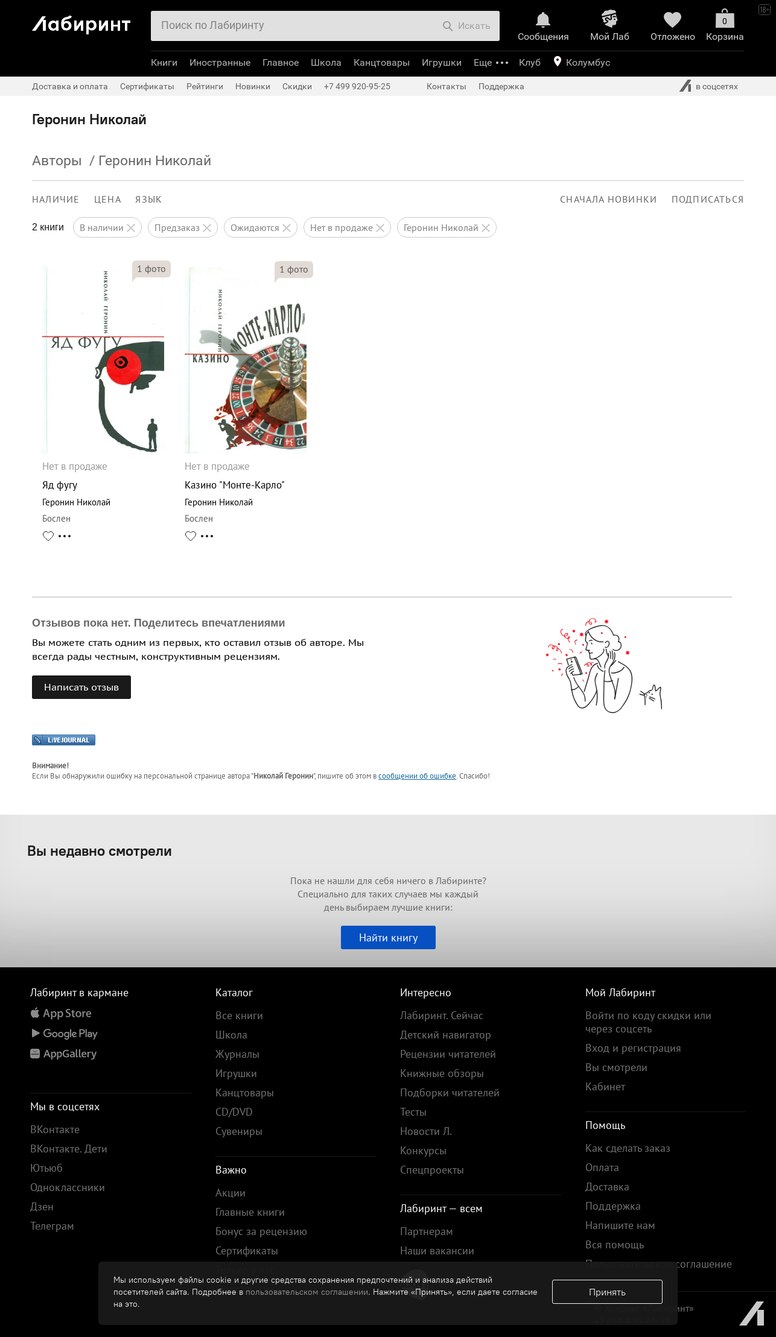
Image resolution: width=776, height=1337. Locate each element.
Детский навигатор (445, 1034)
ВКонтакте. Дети (68, 1148)
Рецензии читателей (448, 1054)
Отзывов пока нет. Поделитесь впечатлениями (158, 623)
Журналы (237, 1054)
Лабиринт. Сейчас (441, 1015)
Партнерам (426, 1231)
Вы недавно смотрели (99, 850)
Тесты (413, 1112)
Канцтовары (382, 62)
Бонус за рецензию (261, 1231)
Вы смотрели (616, 1067)
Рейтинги (204, 86)
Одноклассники (67, 1187)
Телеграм (52, 1226)
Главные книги (250, 1212)
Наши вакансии (437, 1250)
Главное (280, 62)
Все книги (239, 1015)
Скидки (297, 86)
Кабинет (605, 1086)
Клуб (530, 62)
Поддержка (501, 86)
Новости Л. (426, 1131)
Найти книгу (388, 937)
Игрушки (442, 62)
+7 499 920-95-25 (357, 86)
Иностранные (219, 62)
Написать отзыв (81, 687)
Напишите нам (620, 1225)
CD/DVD (234, 1112)
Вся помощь (614, 1244)
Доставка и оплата (70, 86)
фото (151, 268)
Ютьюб (46, 1168)
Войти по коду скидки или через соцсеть (648, 1021)
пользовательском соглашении (307, 1291)
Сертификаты (147, 86)
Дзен (42, 1206)
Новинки (252, 86)
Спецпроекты (432, 1170)
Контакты (446, 86)
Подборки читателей (450, 1092)
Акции (230, 1193)
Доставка (607, 1186)
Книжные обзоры (442, 1073)
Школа (326, 62)
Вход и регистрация (633, 1048)
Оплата (602, 1167)
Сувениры (238, 1131)
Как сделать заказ (627, 1148)
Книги (164, 62)
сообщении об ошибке (417, 776)
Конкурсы (423, 1150)
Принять (607, 1292)
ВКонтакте (55, 1129)
